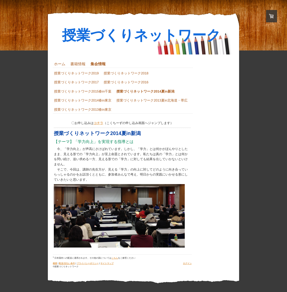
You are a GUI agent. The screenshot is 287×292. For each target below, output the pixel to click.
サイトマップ (107, 263)
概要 (55, 263)
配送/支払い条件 (67, 263)
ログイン (187, 263)
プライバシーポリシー (88, 263)
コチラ (98, 123)
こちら (114, 258)
